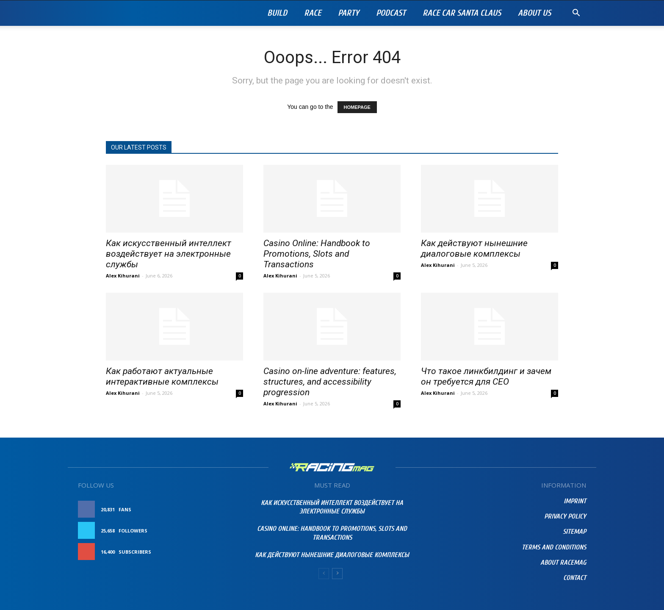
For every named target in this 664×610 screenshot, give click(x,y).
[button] (576, 14)
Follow (224, 530)
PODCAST (391, 13)
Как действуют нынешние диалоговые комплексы (474, 248)
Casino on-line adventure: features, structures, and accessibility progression (329, 381)
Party (348, 13)
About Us (534, 13)
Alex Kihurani (123, 275)
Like (229, 509)
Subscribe (221, 552)
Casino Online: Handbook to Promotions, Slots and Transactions (316, 253)
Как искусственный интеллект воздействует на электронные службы (168, 253)
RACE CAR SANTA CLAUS (462, 13)
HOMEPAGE (357, 107)
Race (312, 13)
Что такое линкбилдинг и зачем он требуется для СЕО (486, 376)
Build (277, 13)
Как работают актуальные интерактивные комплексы (162, 376)
